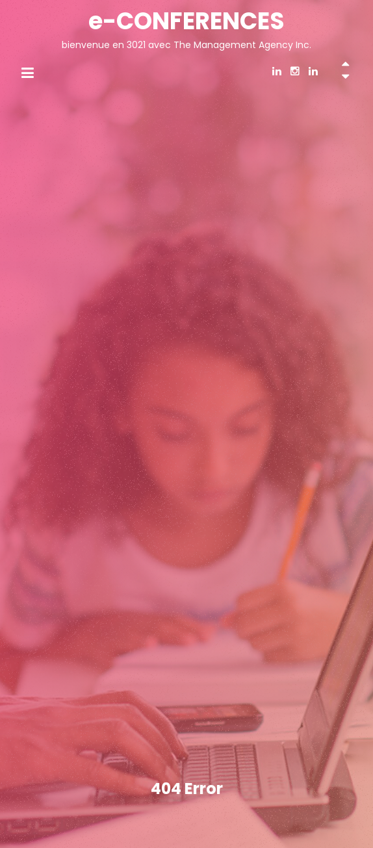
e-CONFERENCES (186, 21)
